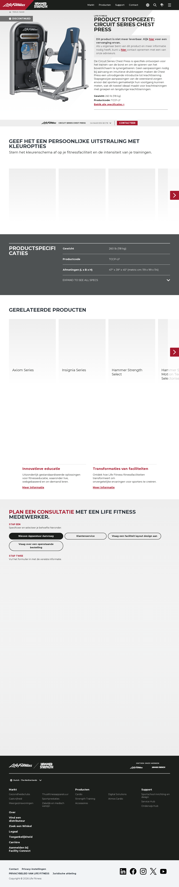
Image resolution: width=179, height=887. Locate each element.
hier (151, 39)
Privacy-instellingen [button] (34, 869)
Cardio (78, 794)
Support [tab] (119, 5)
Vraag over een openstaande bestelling (36, 546)
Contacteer (127, 123)
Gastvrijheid (15, 798)
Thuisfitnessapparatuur (55, 794)
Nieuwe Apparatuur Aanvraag (36, 536)
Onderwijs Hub (149, 806)
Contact (133, 5)
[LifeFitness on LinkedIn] (123, 872)
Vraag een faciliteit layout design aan (134, 536)
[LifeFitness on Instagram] (143, 872)
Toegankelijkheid (20, 836)
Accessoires (81, 803)
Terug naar (16, 12)
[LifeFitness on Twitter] (153, 872)
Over (12, 812)
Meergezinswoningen (21, 803)
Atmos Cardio (115, 798)
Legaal (13, 831)
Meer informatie (33, 487)
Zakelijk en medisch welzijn (53, 804)
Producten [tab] (105, 5)
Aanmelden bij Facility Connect (19, 849)
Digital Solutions (117, 794)
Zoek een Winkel (20, 826)
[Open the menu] (169, 5)
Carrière (14, 842)
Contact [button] (13, 869)
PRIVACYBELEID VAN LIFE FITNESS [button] (29, 873)
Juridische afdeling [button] (64, 873)
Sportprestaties (50, 798)
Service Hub (148, 801)
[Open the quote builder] (162, 5)
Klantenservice (85, 536)
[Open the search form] (155, 5)
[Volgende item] (174, 195)
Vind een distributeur (17, 819)
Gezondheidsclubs (19, 794)
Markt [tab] (90, 5)
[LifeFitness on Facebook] (133, 872)
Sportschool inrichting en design (155, 795)
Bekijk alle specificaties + (109, 104)
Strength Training (85, 798)
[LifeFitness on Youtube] (163, 872)
